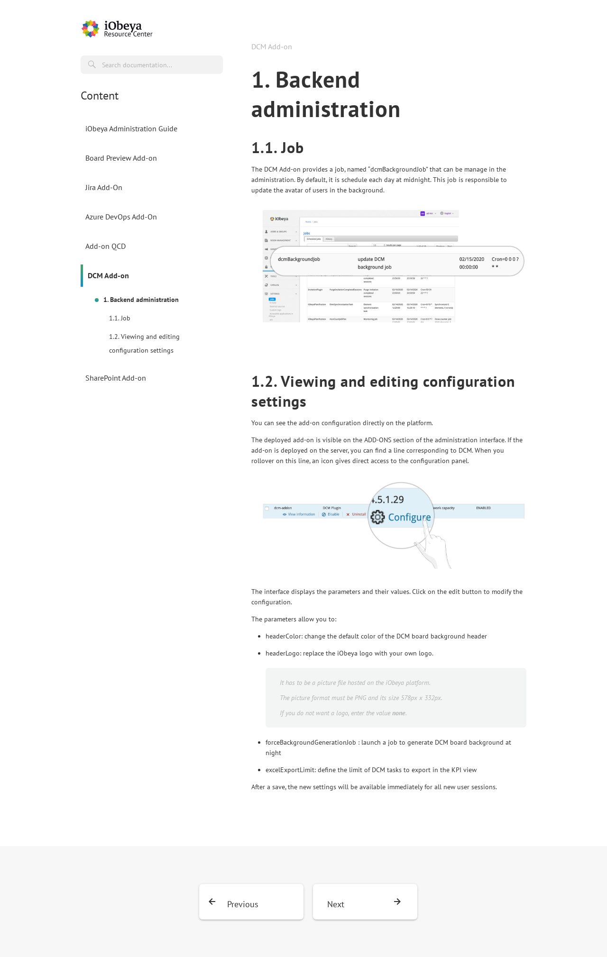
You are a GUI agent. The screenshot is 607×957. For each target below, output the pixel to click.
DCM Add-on (108, 275)
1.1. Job (119, 318)
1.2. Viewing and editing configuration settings (144, 343)
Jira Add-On (103, 187)
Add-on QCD (105, 246)
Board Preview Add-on (121, 158)
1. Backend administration (141, 299)
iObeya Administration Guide (131, 128)
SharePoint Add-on (115, 378)
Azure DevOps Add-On (121, 216)
